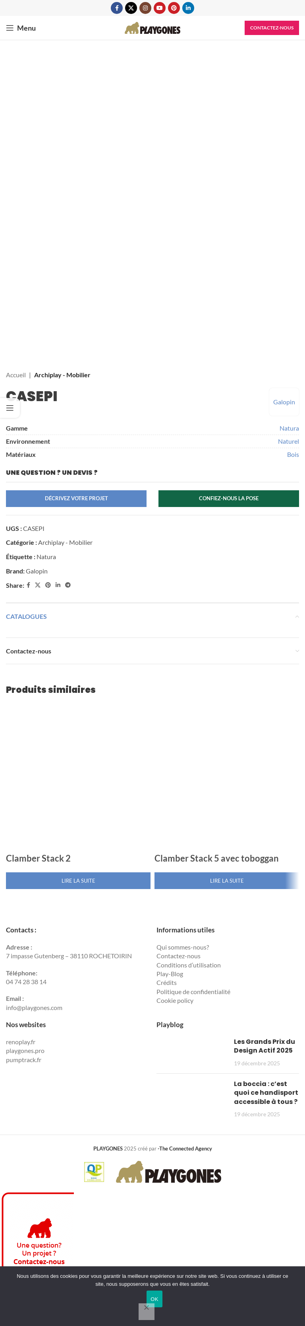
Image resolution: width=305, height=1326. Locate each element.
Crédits (166, 982)
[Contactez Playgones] (37, 1262)
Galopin (284, 402)
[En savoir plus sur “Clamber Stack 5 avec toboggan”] (226, 880)
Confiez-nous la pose (229, 498)
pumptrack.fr (23, 1059)
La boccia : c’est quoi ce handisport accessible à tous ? (266, 1092)
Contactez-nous (271, 28)
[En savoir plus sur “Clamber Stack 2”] (78, 880)
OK (154, 1299)
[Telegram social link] (68, 585)
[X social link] (131, 8)
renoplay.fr (20, 1041)
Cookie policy (174, 1000)
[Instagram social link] (145, 8)
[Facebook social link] (117, 8)
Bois (293, 454)
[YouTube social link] (160, 8)
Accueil (16, 374)
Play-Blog (169, 973)
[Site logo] (152, 27)
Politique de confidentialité (193, 991)
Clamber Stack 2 (38, 858)
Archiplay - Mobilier (62, 374)
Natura (289, 428)
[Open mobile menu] (21, 28)
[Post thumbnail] (192, 1052)
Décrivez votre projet (76, 498)
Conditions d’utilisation (188, 965)
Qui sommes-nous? (182, 947)
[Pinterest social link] (174, 8)
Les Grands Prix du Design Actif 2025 (264, 1046)
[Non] (146, 1311)
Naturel (288, 441)
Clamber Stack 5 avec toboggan (216, 858)
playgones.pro (25, 1050)
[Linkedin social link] (188, 8)
